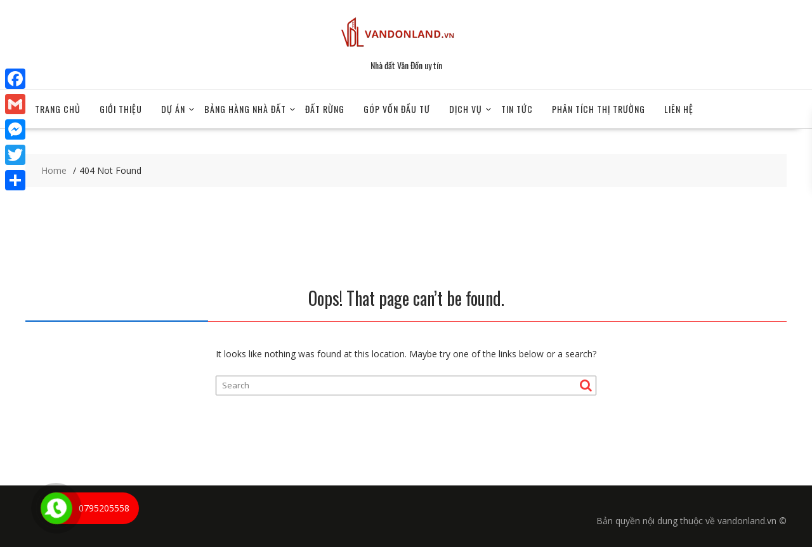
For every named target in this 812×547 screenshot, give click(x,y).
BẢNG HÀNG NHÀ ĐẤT (245, 108)
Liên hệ (678, 108)
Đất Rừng (324, 108)
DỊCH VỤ (465, 108)
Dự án (173, 108)
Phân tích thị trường (598, 108)
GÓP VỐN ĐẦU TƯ (396, 108)
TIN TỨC (517, 108)
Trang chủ (58, 108)
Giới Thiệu (121, 108)
